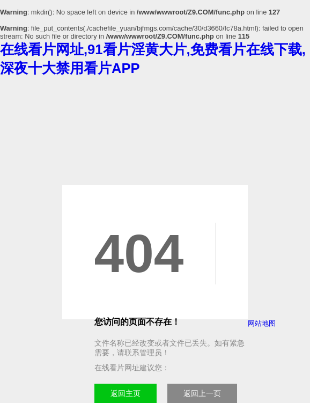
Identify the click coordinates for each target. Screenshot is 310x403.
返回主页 (125, 393)
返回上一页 (202, 393)
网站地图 (262, 323)
